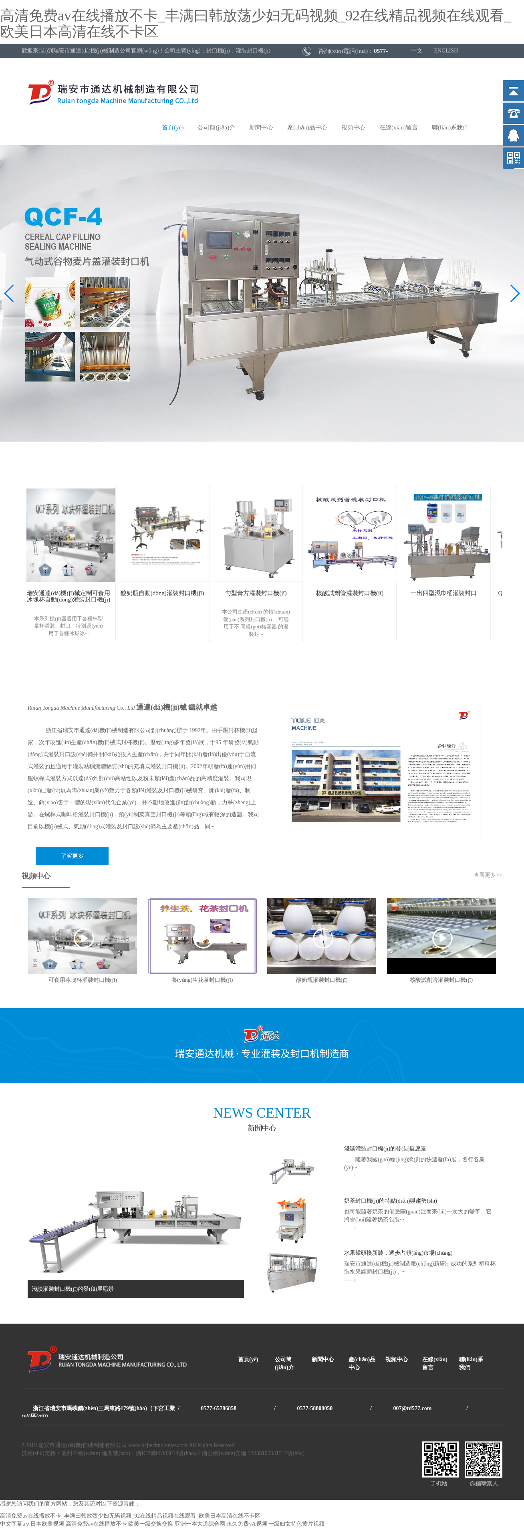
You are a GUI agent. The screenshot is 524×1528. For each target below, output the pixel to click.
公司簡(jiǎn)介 (216, 127)
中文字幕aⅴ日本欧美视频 (32, 1524)
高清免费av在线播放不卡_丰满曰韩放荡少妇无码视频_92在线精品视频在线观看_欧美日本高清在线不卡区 (255, 24)
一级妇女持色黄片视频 (296, 1524)
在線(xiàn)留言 (398, 127)
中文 (417, 51)
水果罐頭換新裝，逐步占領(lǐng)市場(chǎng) (398, 1253)
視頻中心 (353, 127)
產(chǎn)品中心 (307, 127)
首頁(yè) (172, 127)
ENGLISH (446, 51)
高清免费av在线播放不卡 (96, 1524)
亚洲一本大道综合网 (200, 1524)
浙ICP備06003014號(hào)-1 (168, 1453)
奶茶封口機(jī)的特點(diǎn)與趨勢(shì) (390, 1201)
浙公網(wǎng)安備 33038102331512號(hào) (253, 1453)
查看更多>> (488, 875)
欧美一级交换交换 (150, 1524)
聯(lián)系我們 (450, 127)
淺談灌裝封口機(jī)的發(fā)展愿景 (385, 1149)
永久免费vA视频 (246, 1524)
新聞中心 (261, 127)
